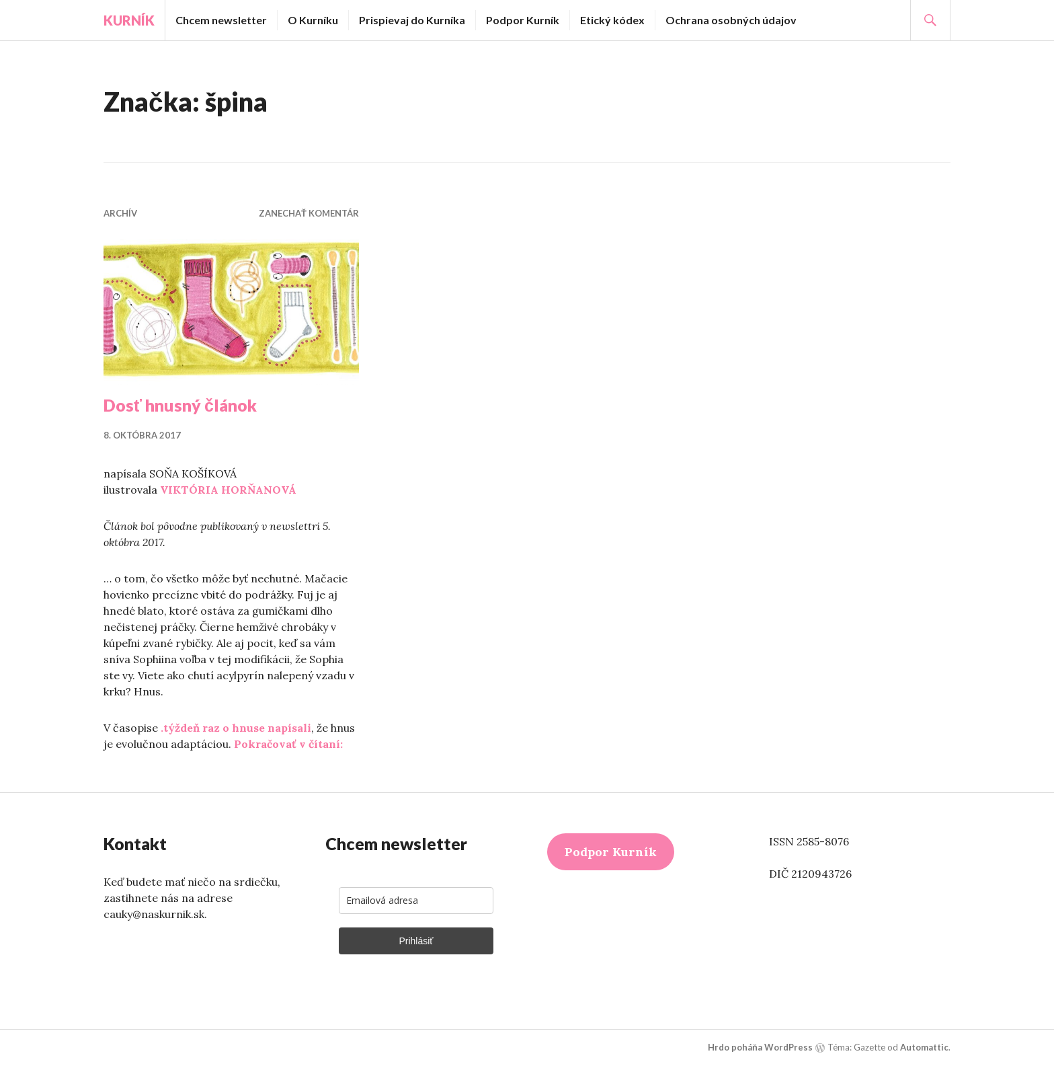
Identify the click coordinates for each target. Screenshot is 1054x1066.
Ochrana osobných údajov (731, 19)
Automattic (924, 1047)
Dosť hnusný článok (180, 405)
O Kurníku (313, 19)
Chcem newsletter (221, 19)
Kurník (129, 20)
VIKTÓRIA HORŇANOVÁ (228, 489)
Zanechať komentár (309, 213)
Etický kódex (612, 19)
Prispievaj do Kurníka (412, 19)
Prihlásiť (416, 941)
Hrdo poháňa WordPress (760, 1047)
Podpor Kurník (522, 19)
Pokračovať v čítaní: (288, 744)
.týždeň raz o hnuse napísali (236, 727)
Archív (120, 213)
